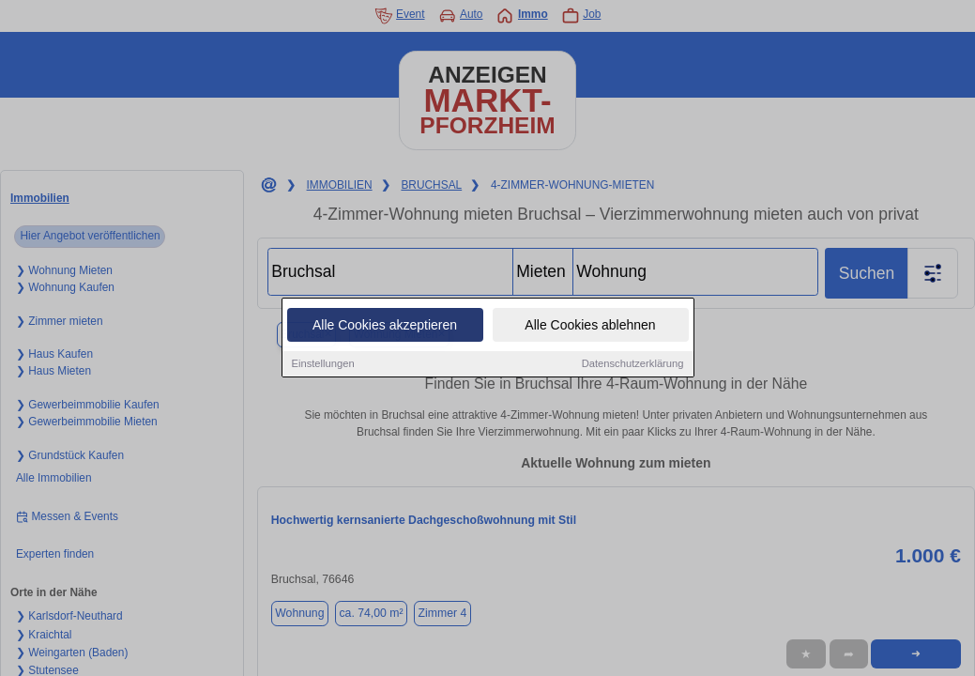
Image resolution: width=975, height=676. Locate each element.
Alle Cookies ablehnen (590, 325)
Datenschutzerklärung (633, 364)
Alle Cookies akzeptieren (384, 325)
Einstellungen (323, 364)
